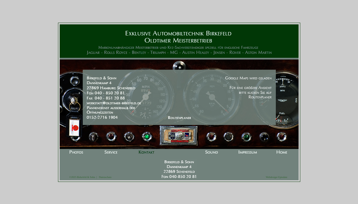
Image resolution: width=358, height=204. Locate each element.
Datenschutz (104, 177)
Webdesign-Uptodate (276, 177)
